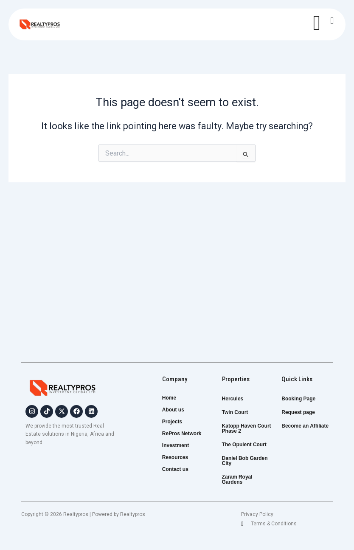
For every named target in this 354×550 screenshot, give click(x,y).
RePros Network (186, 433)
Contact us (175, 469)
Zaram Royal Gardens (237, 479)
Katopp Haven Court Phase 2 (246, 428)
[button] (332, 20)
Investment (180, 445)
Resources (175, 457)
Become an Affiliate (305, 426)
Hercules (233, 399)
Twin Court (235, 412)
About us (173, 410)
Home (169, 398)
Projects (176, 421)
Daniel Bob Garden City (245, 460)
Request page (298, 412)
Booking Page (298, 399)
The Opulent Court (244, 445)
